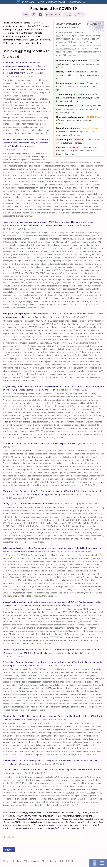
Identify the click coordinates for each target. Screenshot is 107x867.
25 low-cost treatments (81, 52)
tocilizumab (16, 239)
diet (47, 790)
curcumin (70, 793)
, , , (25, 70)
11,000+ (30, 36)
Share (18, 861)
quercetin (91, 793)
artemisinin (8, 422)
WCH (58, 828)
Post (8, 861)
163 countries (69, 55)
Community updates (30, 816)
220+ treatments (73, 42)
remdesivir (96, 280)
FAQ (43, 861)
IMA (50, 828)
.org (28, 2)
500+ (58, 36)
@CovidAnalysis (31, 861)
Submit (8, 850)
